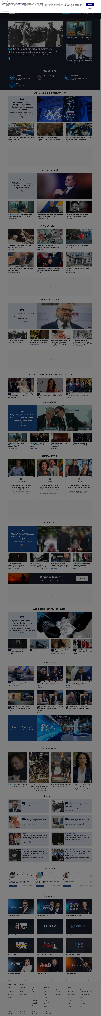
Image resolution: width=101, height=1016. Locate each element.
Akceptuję (90, 4)
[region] (50, 6)
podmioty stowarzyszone (22, 3)
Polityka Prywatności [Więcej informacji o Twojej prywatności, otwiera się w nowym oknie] (5, 11)
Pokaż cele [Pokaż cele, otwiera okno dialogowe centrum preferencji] (90, 8)
